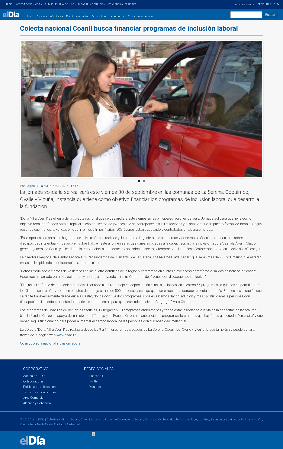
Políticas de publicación (39, 387)
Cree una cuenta (268, 4)
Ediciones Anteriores (122, 4)
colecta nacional (43, 343)
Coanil (24, 343)
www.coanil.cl (67, 335)
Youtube (95, 387)
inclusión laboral (69, 343)
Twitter (94, 381)
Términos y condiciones (39, 392)
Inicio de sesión (244, 4)
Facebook (96, 376)
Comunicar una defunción (88, 4)
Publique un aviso (56, 4)
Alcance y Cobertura (37, 403)
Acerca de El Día (34, 376)
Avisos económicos (29, 4)
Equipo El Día (34, 186)
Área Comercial (33, 398)
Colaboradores (33, 381)
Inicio (9, 4)
